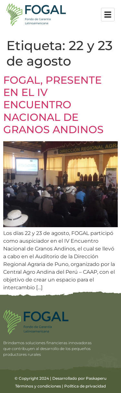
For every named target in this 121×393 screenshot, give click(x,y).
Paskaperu (96, 378)
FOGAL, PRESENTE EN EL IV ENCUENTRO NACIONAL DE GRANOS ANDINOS (53, 105)
